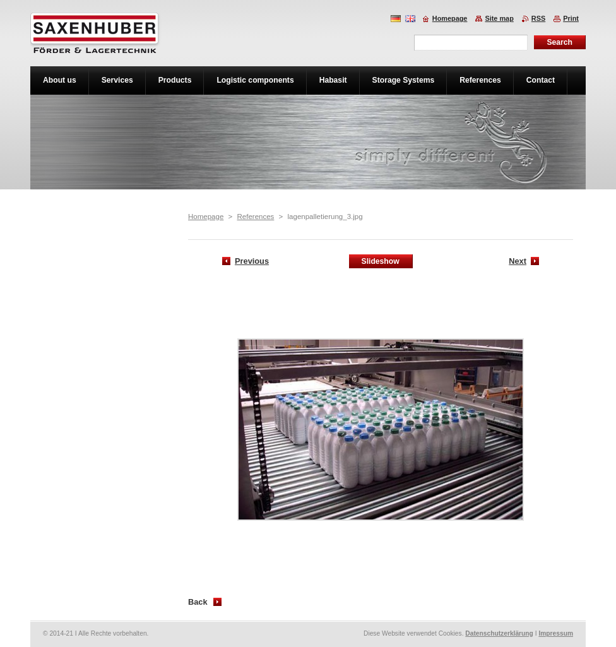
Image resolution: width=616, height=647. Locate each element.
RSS (538, 18)
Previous (252, 261)
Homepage (205, 216)
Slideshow (381, 261)
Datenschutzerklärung (499, 633)
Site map (499, 18)
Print (571, 18)
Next (517, 261)
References (255, 216)
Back (198, 602)
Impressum (555, 633)
